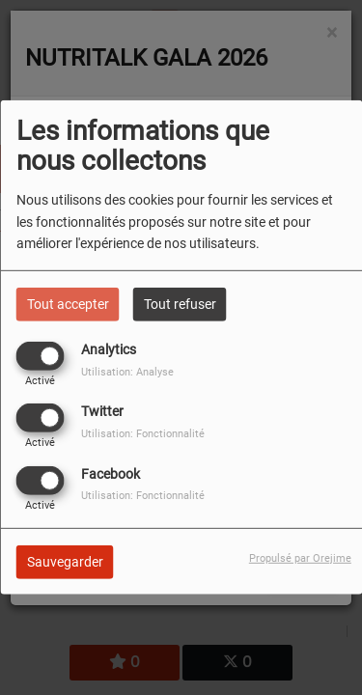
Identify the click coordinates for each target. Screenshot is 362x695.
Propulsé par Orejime (300, 557)
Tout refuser (180, 304)
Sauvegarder (65, 561)
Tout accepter (68, 304)
